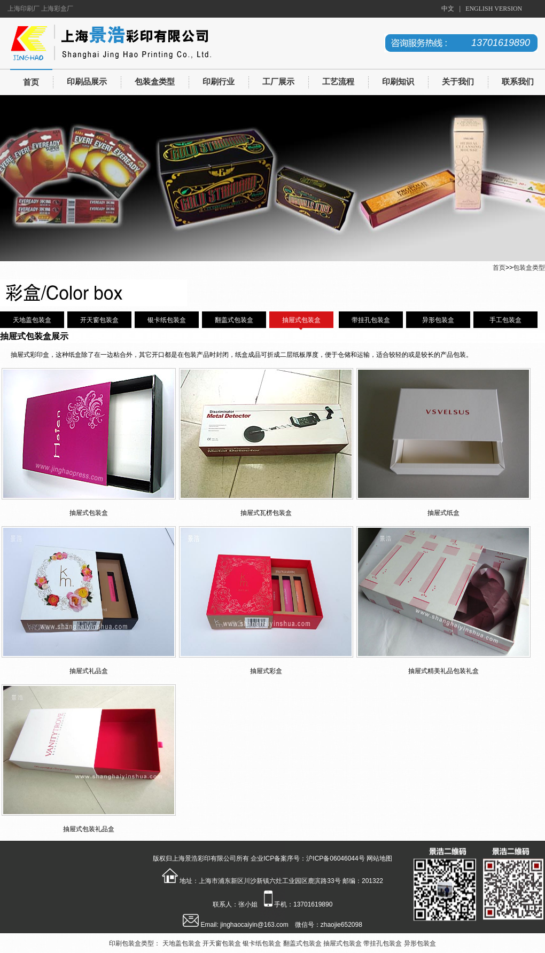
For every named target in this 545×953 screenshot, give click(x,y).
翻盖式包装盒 (234, 320)
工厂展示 (278, 81)
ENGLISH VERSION (493, 8)
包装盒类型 (155, 81)
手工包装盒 (505, 320)
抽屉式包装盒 (301, 320)
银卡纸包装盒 (166, 320)
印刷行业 (219, 81)
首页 (31, 82)
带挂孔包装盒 (371, 320)
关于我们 (458, 81)
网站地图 (379, 858)
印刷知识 (398, 81)
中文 (447, 8)
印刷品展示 (87, 81)
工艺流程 (338, 81)
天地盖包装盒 (32, 320)
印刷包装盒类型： (134, 943)
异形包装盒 (438, 320)
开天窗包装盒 (99, 320)
